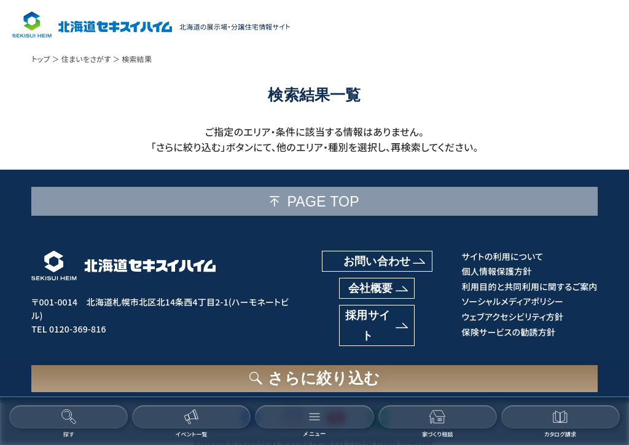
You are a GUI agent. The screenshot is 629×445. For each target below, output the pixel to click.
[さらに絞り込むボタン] (314, 376)
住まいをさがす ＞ (90, 58)
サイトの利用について (501, 256)
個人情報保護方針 (495, 271)
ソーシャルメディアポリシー (511, 301)
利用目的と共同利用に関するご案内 (528, 287)
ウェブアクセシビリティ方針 (511, 317)
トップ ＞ (45, 58)
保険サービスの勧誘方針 (507, 332)
